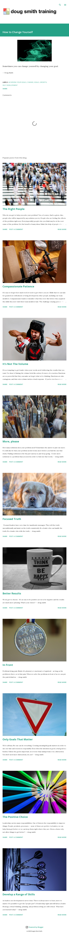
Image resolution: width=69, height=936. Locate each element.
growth (43, 82)
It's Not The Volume (15, 364)
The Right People (14, 209)
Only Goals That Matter (18, 739)
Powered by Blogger (34, 927)
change (30, 82)
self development (10, 85)
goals (36, 82)
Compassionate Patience (18, 286)
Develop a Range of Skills (19, 894)
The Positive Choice (15, 817)
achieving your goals (17, 82)
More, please (11, 441)
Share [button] (5, 89)
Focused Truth (12, 519)
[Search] (60, 4)
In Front (8, 665)
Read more (62, 229)
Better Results (12, 593)
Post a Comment (16, 229)
